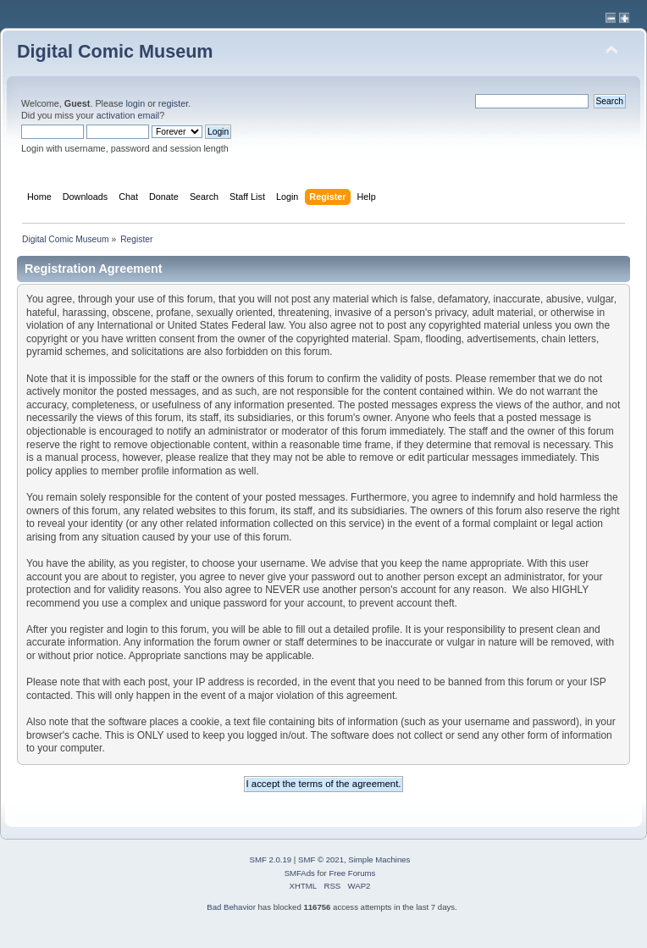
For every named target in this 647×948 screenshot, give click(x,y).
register (173, 103)
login (135, 103)
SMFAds (300, 873)
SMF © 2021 (321, 859)
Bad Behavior (231, 907)
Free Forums (352, 873)
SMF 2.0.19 (271, 859)
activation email (128, 115)
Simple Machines (379, 859)
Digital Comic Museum (115, 51)
